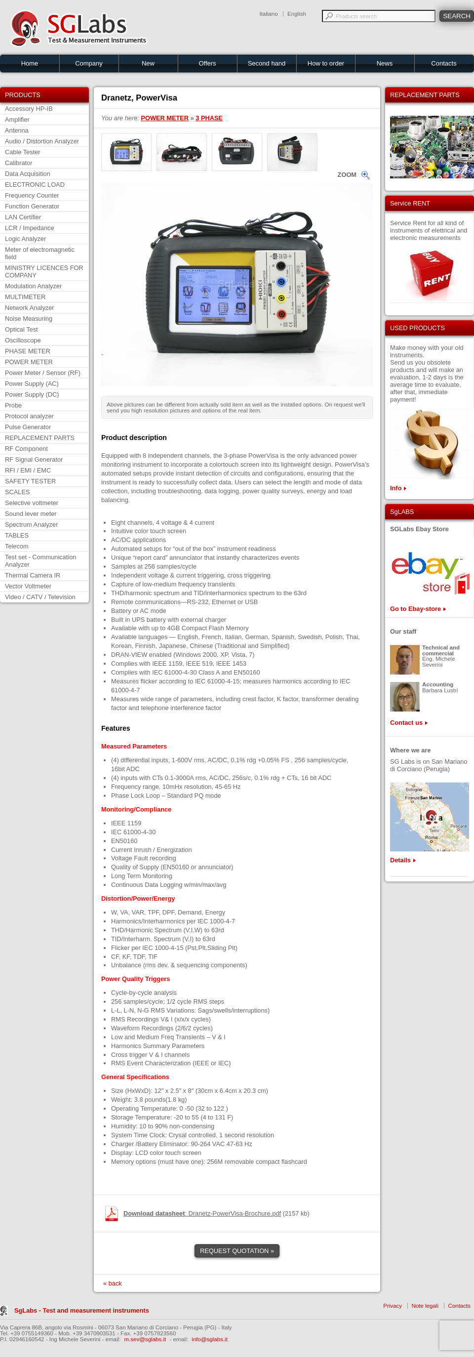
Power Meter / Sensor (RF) (42, 372)
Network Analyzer (29, 307)
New (148, 63)
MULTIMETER (25, 297)
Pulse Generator (28, 427)
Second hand (267, 63)
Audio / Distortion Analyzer (42, 141)
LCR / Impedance (29, 228)
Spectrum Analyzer (31, 524)
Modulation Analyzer (33, 286)
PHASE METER (27, 351)
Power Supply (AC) (32, 383)
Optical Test (21, 329)
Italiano (268, 14)
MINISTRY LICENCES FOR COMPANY (44, 271)
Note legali (425, 1306)
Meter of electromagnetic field (40, 253)
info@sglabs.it (210, 1339)
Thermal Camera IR (32, 575)
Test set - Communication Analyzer (40, 560)
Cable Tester (22, 152)
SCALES (17, 492)
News (385, 63)
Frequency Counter (32, 195)
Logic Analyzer (25, 238)
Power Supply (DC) (32, 394)
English (296, 14)
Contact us (406, 722)
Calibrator (18, 163)
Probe (13, 405)
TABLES (17, 535)
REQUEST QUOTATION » (237, 1251)
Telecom (17, 546)
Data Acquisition (27, 173)
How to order (326, 63)
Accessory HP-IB (29, 108)
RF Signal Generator (34, 459)
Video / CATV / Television (40, 597)
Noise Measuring (28, 318)
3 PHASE (209, 118)
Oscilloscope (23, 340)
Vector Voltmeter (28, 586)
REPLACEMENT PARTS (40, 437)
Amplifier (17, 119)
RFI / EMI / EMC (28, 470)
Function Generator (32, 206)
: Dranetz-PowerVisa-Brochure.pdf (202, 1213)
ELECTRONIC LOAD (35, 184)
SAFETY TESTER (30, 481)
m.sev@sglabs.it (145, 1339)
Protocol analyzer (29, 416)
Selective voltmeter (31, 503)
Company (89, 63)
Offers (207, 63)
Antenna (17, 130)
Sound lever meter (31, 513)
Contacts (443, 63)
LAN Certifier (23, 217)
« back (112, 1283)
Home (30, 63)
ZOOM (347, 174)
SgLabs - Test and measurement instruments (81, 1310)
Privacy (392, 1306)
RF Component (26, 448)
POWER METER (29, 362)
